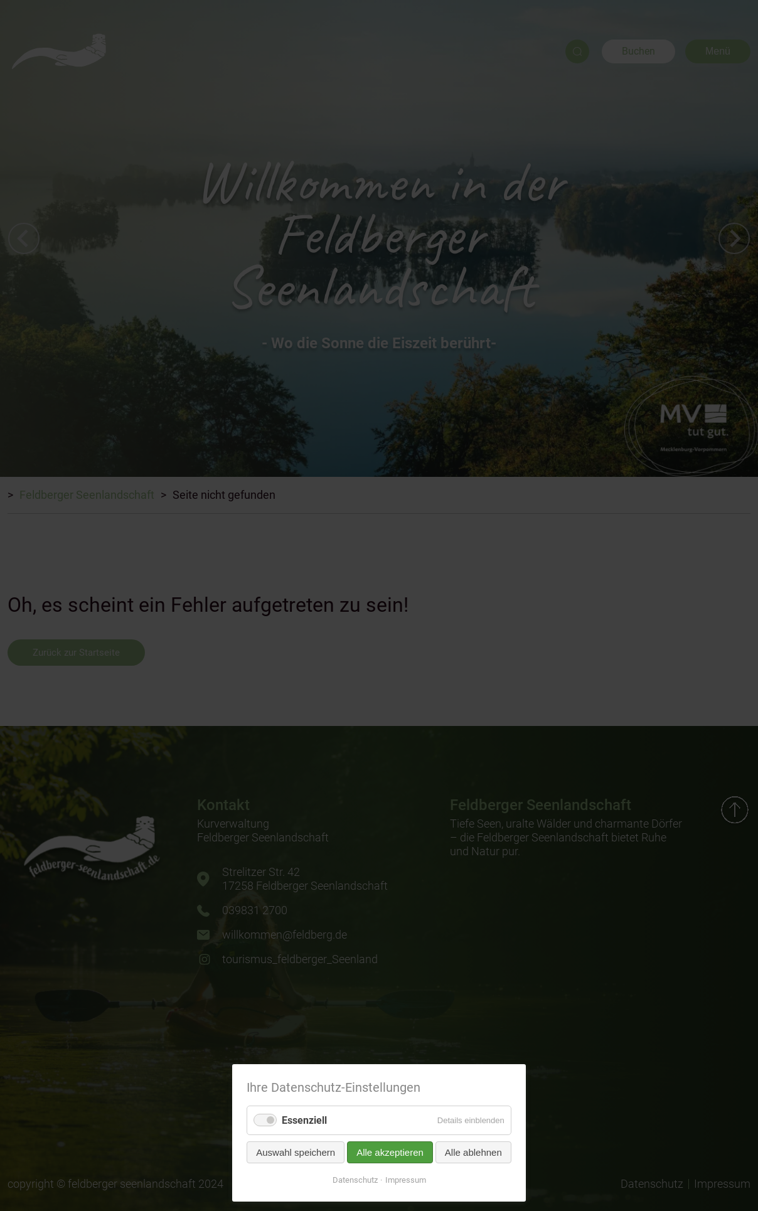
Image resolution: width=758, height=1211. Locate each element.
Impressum (405, 1180)
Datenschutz (355, 1180)
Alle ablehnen (473, 1152)
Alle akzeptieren (390, 1152)
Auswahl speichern (295, 1152)
